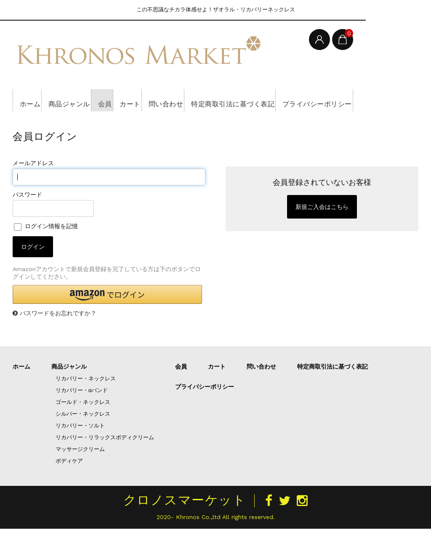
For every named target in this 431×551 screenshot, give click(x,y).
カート (169, 100)
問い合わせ (216, 100)
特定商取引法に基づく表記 (297, 100)
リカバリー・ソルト (80, 448)
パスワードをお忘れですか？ (58, 335)
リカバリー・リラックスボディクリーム (105, 459)
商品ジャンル (84, 100)
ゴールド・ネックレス (83, 424)
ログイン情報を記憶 (46, 248)
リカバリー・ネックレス (86, 401)
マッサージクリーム (80, 471)
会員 (132, 100)
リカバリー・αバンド (82, 412)
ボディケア (69, 483)
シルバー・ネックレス (83, 436)
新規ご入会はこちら (322, 229)
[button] (107, 316)
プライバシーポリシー (58, 122)
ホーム (33, 100)
